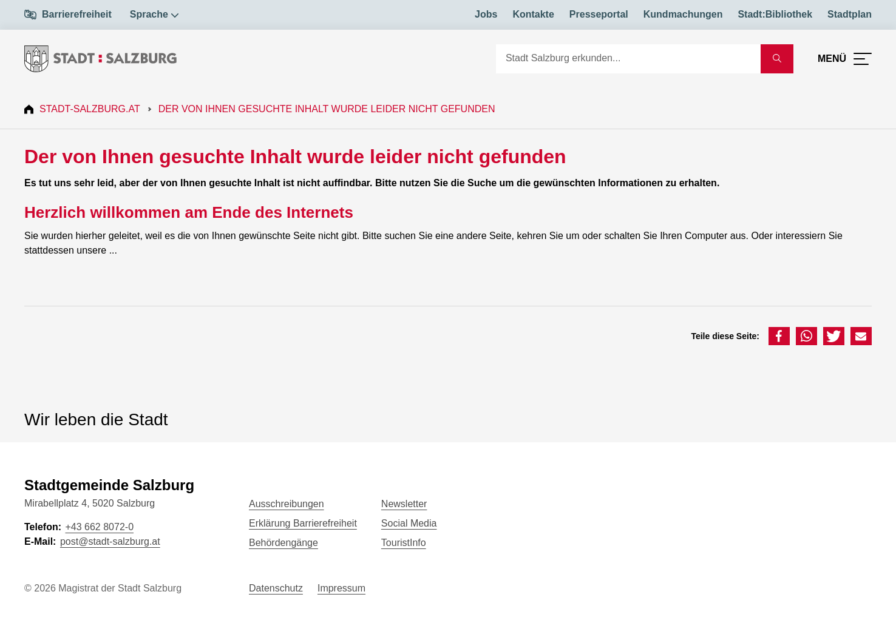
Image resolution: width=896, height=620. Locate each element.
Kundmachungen (683, 14)
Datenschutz (276, 588)
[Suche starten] (777, 58)
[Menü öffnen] (845, 59)
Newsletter (404, 504)
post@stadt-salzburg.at (110, 541)
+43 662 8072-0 (99, 527)
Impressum (341, 588)
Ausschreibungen (286, 504)
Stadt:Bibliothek (775, 14)
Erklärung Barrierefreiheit (303, 523)
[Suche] (628, 58)
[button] (779, 336)
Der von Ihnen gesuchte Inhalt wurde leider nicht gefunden (326, 109)
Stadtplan (849, 14)
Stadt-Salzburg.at (89, 109)
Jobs (486, 14)
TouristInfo (403, 542)
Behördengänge (283, 542)
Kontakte (533, 14)
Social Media (409, 523)
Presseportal (598, 14)
